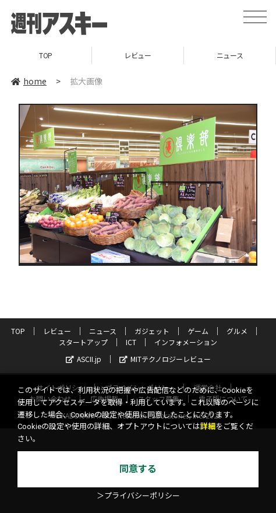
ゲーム (197, 331)
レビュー (137, 55)
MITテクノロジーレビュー (165, 359)
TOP (45, 55)
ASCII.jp (83, 359)
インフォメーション (185, 342)
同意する (138, 469)
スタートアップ (83, 342)
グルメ (237, 331)
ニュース (230, 55)
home (29, 81)
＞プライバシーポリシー (138, 495)
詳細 (207, 426)
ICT (131, 342)
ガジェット (152, 331)
